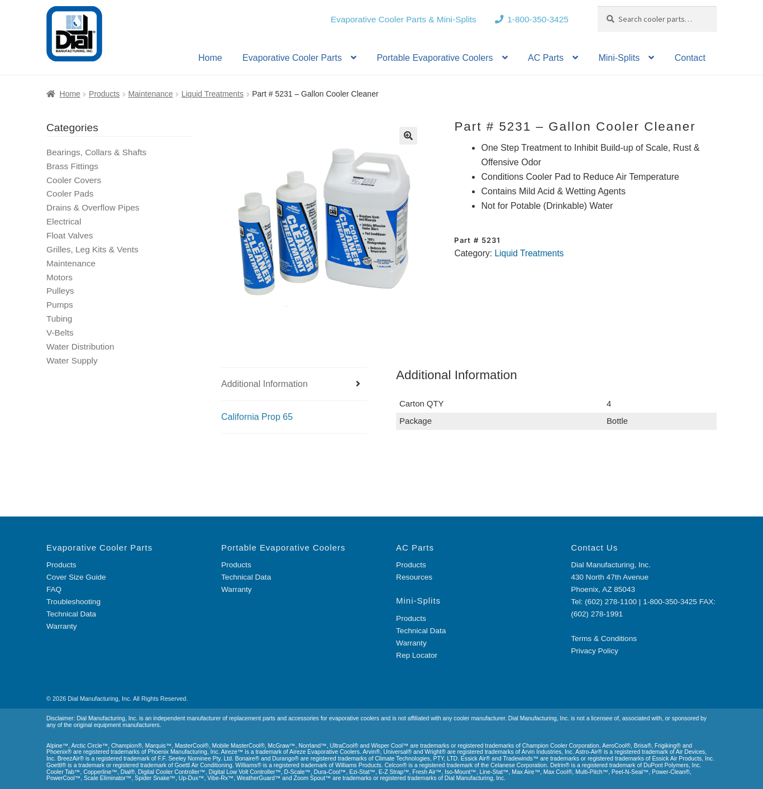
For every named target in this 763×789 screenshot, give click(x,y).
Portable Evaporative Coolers (434, 58)
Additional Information (264, 384)
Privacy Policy (594, 651)
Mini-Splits (619, 58)
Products (104, 93)
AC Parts (546, 58)
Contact (690, 58)
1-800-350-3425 (538, 19)
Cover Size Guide (76, 577)
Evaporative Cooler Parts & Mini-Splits (403, 19)
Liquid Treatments (213, 93)
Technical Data (71, 614)
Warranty (61, 626)
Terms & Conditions (604, 638)
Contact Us (594, 547)
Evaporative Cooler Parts (292, 58)
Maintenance (150, 93)
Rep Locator (416, 655)
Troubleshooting (73, 601)
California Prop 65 (257, 417)
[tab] (294, 384)
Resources (414, 577)
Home (210, 58)
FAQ (53, 589)
